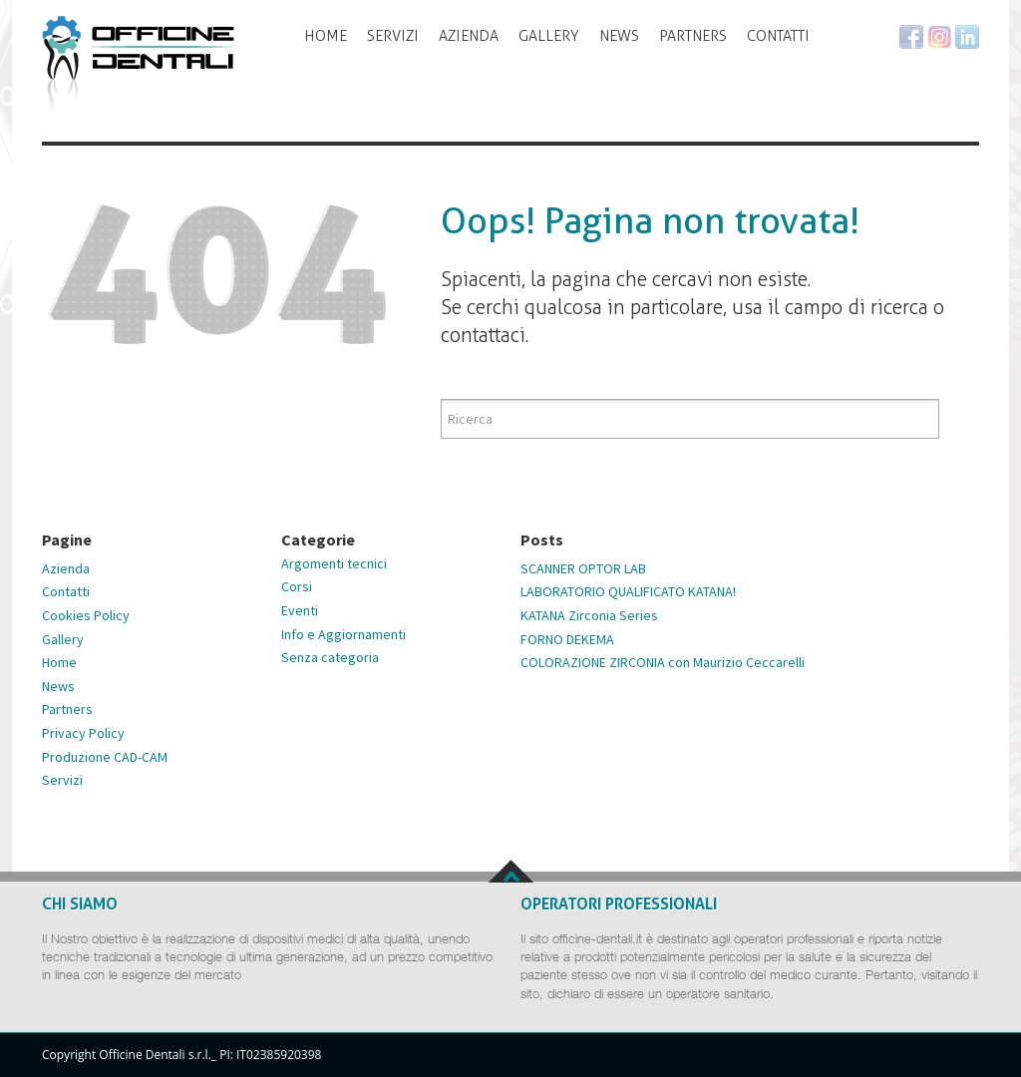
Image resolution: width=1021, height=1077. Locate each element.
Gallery (548, 36)
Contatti (778, 36)
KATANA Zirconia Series (589, 615)
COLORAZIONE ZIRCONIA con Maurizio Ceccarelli (662, 662)
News (619, 36)
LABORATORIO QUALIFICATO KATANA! (628, 591)
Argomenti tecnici (334, 563)
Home (325, 36)
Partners (693, 36)
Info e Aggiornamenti (343, 634)
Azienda (469, 36)
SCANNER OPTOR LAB (583, 568)
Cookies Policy (86, 615)
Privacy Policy (83, 733)
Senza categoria (330, 657)
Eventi (299, 610)
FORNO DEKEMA (567, 639)
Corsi (296, 586)
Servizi (393, 36)
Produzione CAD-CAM (105, 757)
